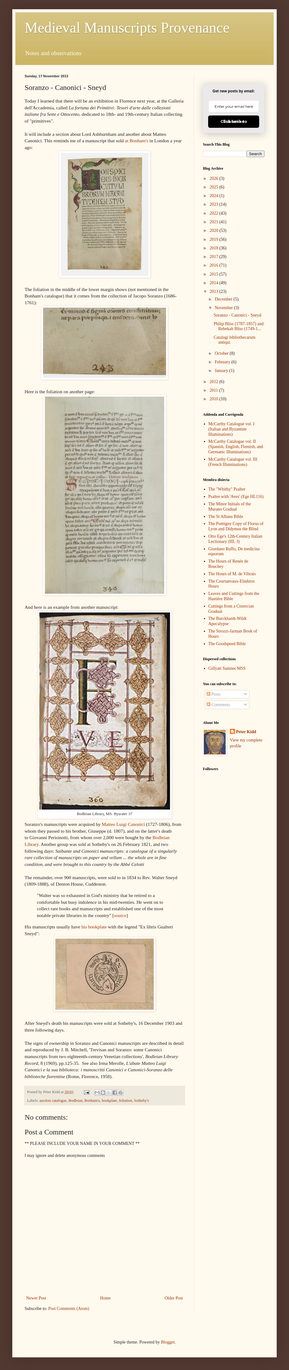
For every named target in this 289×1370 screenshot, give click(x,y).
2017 (215, 256)
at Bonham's (136, 140)
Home (105, 1298)
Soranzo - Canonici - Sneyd (237, 315)
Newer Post (36, 1298)
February (223, 362)
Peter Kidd (246, 731)
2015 (215, 274)
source (120, 915)
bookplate (109, 1100)
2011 (214, 390)
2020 (215, 230)
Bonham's (92, 1100)
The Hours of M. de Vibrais (232, 574)
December (224, 299)
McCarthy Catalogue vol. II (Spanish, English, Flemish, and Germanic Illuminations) (235, 446)
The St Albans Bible (225, 516)
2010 (215, 399)
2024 (215, 195)
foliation (125, 1100)
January (222, 370)
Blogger (167, 1342)
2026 (215, 178)
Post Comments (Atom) (68, 1308)
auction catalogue (52, 1100)
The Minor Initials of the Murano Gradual (229, 506)
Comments (218, 704)
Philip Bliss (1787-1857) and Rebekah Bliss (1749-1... (238, 326)
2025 (215, 187)
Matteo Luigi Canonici (123, 824)
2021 (215, 222)
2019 (215, 239)
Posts (213, 694)
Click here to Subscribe (233, 121)
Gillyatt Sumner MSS (227, 668)
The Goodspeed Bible (227, 643)
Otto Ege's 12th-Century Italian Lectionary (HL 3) (235, 539)
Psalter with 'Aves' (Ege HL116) (236, 496)
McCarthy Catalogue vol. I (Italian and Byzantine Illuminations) (231, 429)
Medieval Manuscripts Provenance (127, 27)
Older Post (174, 1298)
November (224, 307)
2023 (215, 204)
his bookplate (94, 926)
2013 (215, 291)
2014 (215, 283)
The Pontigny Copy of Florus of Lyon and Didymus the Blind (235, 526)
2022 (215, 213)
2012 (215, 381)
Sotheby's (141, 1100)
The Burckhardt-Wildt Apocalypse (227, 621)
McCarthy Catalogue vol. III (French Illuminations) (232, 462)
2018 (215, 248)
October (222, 353)
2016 (215, 265)
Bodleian (75, 1100)
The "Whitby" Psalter (226, 489)
